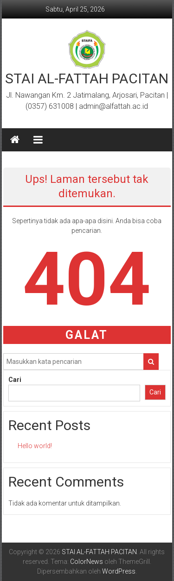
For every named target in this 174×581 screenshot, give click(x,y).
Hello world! (35, 446)
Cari (14, 379)
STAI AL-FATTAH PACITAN (86, 78)
